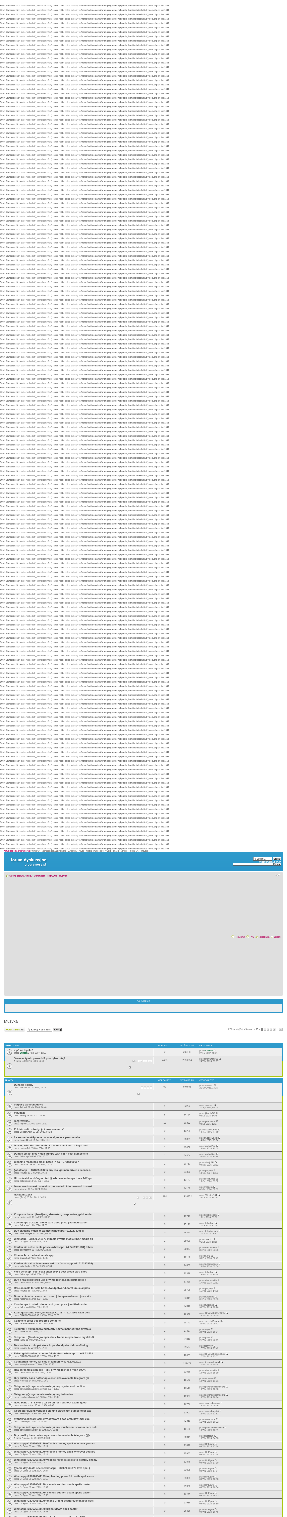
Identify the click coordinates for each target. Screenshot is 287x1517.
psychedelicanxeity (29, 1430)
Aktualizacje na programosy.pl (17, 851)
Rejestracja (263, 937)
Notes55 (24, 1380)
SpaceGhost (26, 1132)
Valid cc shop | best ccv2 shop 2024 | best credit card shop (50, 1271)
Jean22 (208, 1239)
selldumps (25, 1181)
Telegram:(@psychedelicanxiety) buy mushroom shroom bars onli (55, 1427)
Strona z (251, 1029)
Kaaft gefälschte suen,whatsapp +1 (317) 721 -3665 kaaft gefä (52, 1312)
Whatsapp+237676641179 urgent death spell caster (45, 1508)
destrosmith (25, 1217)
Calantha (24, 1258)
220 (140, 1061)
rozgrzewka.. (22, 1120)
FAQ (252, 937)
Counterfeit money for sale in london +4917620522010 (47, 1361)
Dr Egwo (24, 1241)
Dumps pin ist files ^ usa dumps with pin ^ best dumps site (51, 1153)
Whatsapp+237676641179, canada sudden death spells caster (52, 1484)
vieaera (23, 1189)
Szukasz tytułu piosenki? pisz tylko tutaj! (39, 1058)
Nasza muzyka (23, 1194)
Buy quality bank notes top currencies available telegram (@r (52, 1435)
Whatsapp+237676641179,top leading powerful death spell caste (54, 1476)
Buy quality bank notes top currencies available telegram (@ (51, 1377)
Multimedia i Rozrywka (45, 876)
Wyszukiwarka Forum (270, 862)
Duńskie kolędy (23, 1084)
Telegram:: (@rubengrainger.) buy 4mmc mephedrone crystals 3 (54, 1337)
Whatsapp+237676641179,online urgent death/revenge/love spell (54, 1500)
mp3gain (19, 1112)
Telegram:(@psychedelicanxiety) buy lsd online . (44, 1394)
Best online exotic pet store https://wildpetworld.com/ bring (51, 1345)
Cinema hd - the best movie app (34, 1255)
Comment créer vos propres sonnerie (37, 1320)
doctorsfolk (25, 1148)
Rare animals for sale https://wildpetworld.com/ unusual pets (52, 1287)
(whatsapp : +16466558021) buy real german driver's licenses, (52, 1170)
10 (150, 1197)
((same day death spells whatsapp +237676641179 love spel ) (52, 1468)
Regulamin (240, 937)
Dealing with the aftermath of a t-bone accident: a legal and (50, 1145)
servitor (23, 1087)
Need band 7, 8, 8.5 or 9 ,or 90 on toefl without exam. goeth (50, 1402)
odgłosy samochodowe (28, 1104)
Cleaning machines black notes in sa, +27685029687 (46, 1161)
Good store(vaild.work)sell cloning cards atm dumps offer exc (52, 1410)
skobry (23, 1115)
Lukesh (24, 1053)
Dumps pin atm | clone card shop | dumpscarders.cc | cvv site (52, 1296)
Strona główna (17, 876)
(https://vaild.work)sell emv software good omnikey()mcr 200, (52, 1418)
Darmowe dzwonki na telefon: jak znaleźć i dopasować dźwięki (53, 1186)
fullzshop (24, 1156)
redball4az (210, 1146)
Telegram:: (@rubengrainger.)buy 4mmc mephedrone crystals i (53, 1328)
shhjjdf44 (209, 1162)
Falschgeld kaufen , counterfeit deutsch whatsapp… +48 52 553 (53, 1353)
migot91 (24, 1123)
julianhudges (26, 1233)
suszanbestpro (27, 1405)
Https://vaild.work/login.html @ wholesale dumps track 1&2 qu (53, 1178)
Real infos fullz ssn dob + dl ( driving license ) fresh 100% (50, 1369)
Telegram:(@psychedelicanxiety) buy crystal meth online (49, 1386)
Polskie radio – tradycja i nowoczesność (39, 1129)
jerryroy (23, 1173)
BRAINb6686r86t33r (30, 1315)
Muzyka (63, 876)
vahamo (209, 1085)
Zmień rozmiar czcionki (278, 875)
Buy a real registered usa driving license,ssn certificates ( (50, 1279)
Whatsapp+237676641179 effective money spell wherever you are (54, 1443)
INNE (29, 876)
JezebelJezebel (27, 1323)
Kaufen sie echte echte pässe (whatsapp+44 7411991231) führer (53, 1247)
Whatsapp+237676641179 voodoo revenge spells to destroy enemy (55, 1459)
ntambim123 (26, 1164)
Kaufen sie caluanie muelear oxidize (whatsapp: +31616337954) (53, 1263)
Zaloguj (277, 937)
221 (145, 1061)
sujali (207, 1329)
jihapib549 (210, 1113)
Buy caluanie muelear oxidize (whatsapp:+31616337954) (49, 1230)
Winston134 (211, 1195)
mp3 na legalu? (23, 1050)
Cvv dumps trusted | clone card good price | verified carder (50, 1222)
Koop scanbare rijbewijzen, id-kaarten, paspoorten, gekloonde (52, 1214)
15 (281, 1029)
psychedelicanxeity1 (29, 1389)
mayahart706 (211, 1059)
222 (149, 1061)
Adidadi (23, 1107)
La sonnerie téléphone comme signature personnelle (47, 1137)
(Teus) (23, 1197)
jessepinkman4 (27, 1364)
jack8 (22, 1331)
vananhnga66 (212, 1411)
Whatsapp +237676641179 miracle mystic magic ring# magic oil (53, 1238)
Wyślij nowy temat (14, 1029)
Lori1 (207, 1256)
